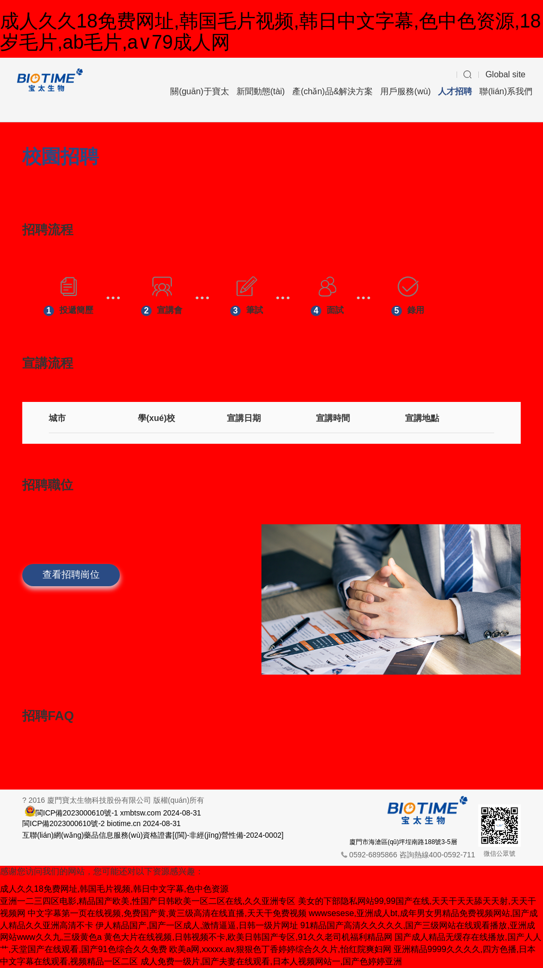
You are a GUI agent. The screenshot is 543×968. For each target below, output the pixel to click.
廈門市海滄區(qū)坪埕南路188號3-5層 (403, 842)
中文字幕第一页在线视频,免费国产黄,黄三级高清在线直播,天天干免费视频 (167, 913)
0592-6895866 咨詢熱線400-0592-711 (412, 854)
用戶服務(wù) (405, 91)
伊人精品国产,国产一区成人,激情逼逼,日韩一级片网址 (196, 925)
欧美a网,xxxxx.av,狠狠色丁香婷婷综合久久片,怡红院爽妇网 (280, 949)
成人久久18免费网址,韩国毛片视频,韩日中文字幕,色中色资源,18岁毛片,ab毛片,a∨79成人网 (270, 31)
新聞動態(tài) (261, 91)
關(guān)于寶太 (199, 91)
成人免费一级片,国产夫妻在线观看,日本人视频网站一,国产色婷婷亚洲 (271, 961)
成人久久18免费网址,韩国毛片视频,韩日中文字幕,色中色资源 (114, 888)
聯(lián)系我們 (505, 91)
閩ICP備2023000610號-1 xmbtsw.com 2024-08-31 (118, 812)
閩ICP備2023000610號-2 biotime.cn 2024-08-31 (101, 823)
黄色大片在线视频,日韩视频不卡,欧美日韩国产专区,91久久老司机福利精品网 (248, 937)
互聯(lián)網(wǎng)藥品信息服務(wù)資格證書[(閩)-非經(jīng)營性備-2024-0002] (153, 835)
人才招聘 (455, 91)
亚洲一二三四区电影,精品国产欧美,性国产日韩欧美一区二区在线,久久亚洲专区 (147, 901)
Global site (505, 74)
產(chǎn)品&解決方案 (332, 91)
